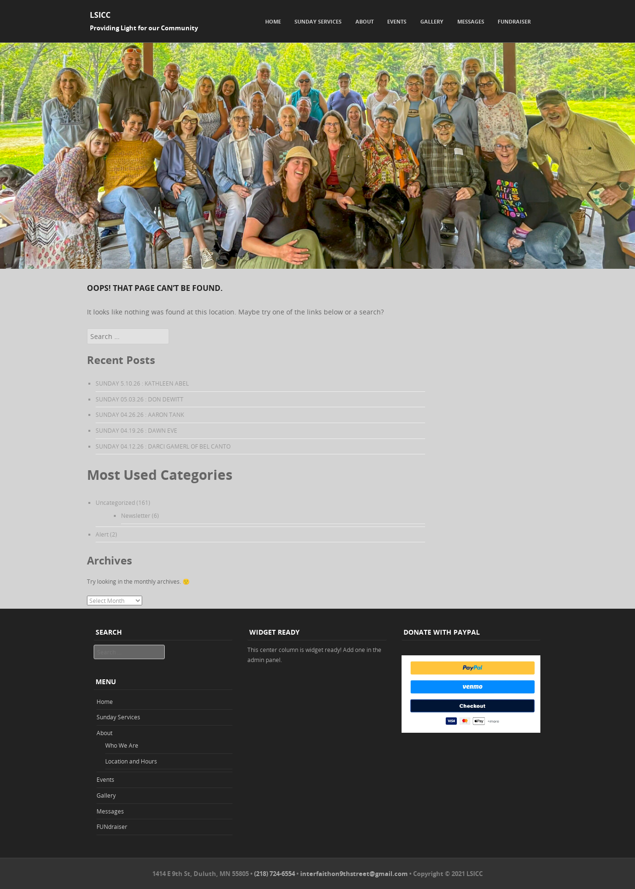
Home (273, 21)
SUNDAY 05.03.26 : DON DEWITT (139, 399)
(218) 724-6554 (274, 873)
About (364, 21)
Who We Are (121, 745)
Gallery (431, 21)
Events (396, 21)
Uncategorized (115, 502)
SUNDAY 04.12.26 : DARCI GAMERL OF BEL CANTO (163, 446)
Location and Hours (131, 761)
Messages (470, 21)
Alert (102, 534)
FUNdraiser (514, 21)
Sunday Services (318, 21)
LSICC (100, 15)
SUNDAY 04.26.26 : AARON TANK (140, 414)
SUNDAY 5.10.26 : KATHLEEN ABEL (142, 383)
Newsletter (135, 515)
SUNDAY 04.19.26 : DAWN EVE (136, 430)
